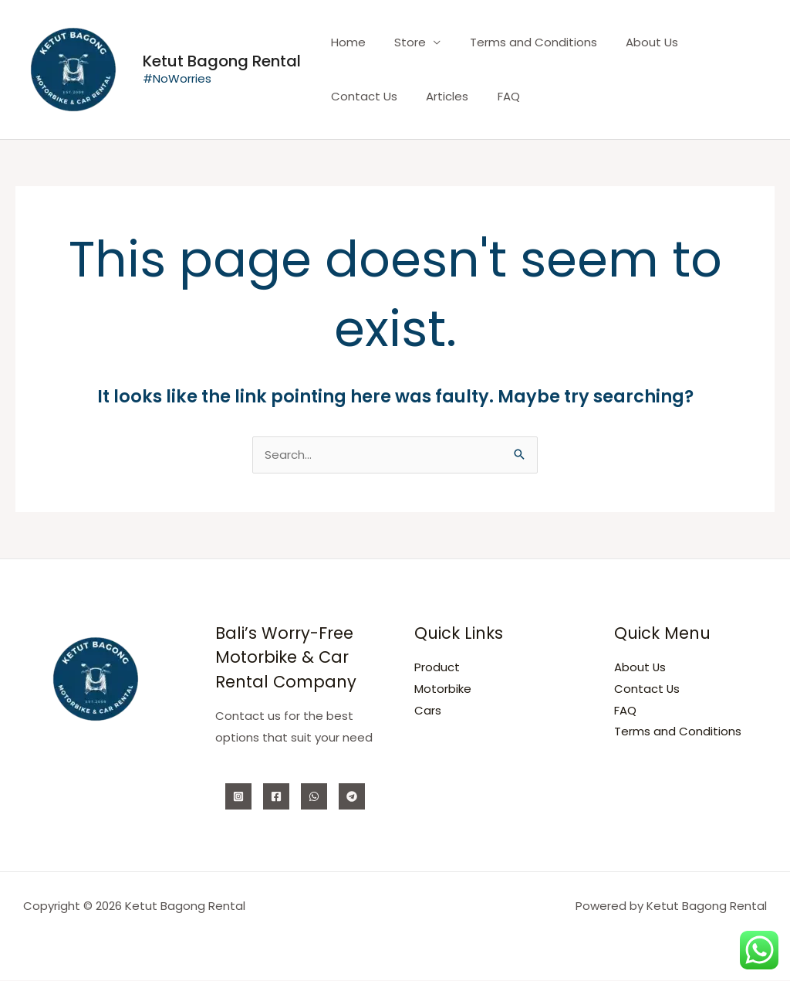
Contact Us (714, 42)
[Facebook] (276, 797)
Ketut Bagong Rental (222, 61)
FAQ (404, 96)
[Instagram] (238, 797)
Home (345, 42)
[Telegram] (352, 797)
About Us (632, 42)
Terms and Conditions (518, 42)
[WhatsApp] (314, 797)
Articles (349, 96)
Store (401, 42)
